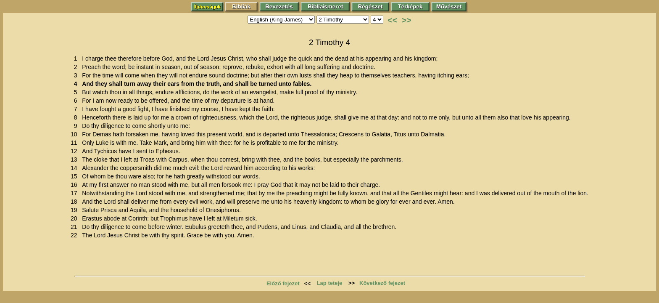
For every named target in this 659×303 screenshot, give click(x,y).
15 (75, 176)
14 (75, 168)
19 (75, 210)
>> (406, 20)
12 (75, 151)
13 (75, 159)
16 (75, 184)
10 (75, 134)
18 (75, 201)
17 (75, 193)
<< (392, 20)
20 (75, 218)
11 (75, 142)
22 (75, 235)
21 (75, 226)
